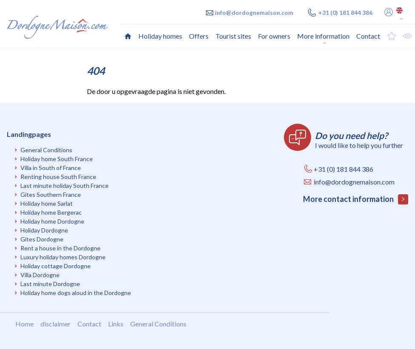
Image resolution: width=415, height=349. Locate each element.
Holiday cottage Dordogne (55, 266)
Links (115, 324)
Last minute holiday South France (64, 185)
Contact (89, 324)
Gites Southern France (50, 194)
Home (24, 324)
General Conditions (46, 149)
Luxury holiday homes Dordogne (63, 257)
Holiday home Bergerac (51, 212)
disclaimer (55, 324)
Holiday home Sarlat (46, 203)
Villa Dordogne (40, 274)
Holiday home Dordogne (52, 221)
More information (323, 36)
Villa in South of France (50, 167)
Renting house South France (58, 176)
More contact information (355, 199)
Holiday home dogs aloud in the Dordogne (75, 292)
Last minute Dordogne (50, 283)
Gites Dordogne (41, 239)
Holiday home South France (56, 158)
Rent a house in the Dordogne (60, 248)
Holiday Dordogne (44, 230)
